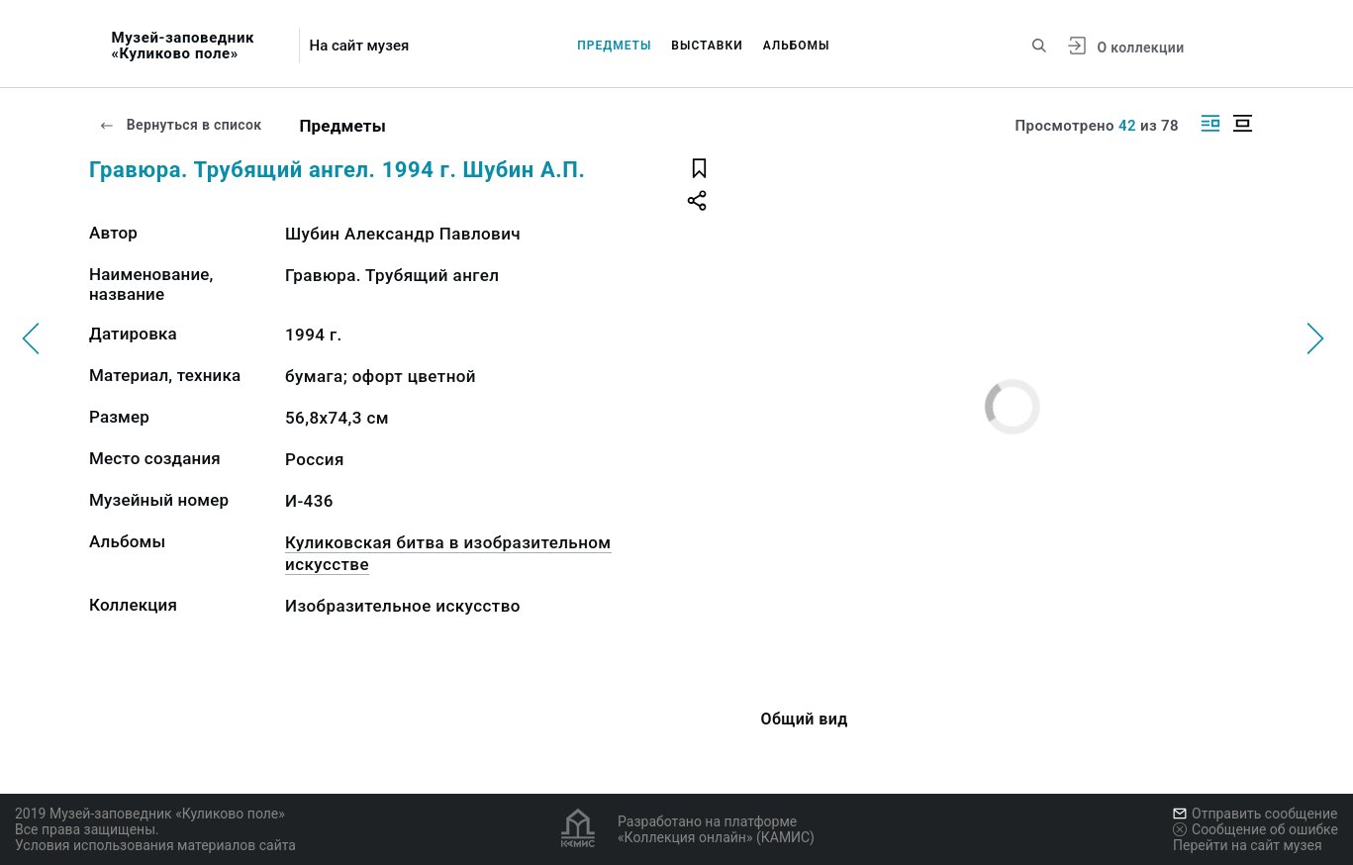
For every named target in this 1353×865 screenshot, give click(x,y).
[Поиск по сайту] (1039, 45)
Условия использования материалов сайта (155, 845)
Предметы (614, 45)
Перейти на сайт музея (1247, 845)
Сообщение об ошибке (1255, 829)
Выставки (706, 45)
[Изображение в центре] (1242, 123)
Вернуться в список (180, 125)
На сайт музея (359, 46)
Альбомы (796, 45)
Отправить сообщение (1255, 813)
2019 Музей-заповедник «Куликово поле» (150, 813)
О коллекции (1140, 47)
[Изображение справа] (1210, 123)
